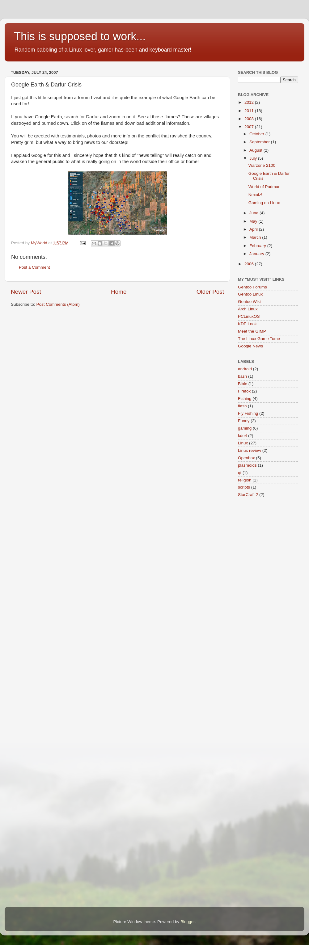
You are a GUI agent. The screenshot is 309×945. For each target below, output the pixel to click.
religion (245, 480)
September (260, 142)
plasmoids (247, 465)
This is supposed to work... (80, 36)
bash (242, 376)
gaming (245, 428)
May (253, 221)
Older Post (210, 291)
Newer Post (26, 291)
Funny (244, 420)
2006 (249, 264)
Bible (242, 383)
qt (239, 472)
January (257, 253)
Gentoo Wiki (249, 301)
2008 (249, 118)
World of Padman (264, 186)
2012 (249, 102)
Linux (243, 443)
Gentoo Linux (250, 294)
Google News (250, 346)
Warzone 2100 (261, 165)
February (258, 245)
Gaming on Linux (264, 202)
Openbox (246, 458)
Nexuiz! (255, 194)
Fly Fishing (248, 413)
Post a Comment (34, 267)
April (254, 229)
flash (242, 406)
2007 (249, 126)
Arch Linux (248, 309)
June (254, 213)
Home (118, 291)
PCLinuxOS (249, 316)
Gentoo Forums (252, 287)
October (257, 134)
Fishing (245, 398)
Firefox (244, 391)
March (255, 237)
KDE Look (247, 323)
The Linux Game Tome (259, 338)
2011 (249, 110)
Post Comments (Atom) (58, 304)
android (245, 369)
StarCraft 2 (248, 494)
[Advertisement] (123, 331)
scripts (244, 487)
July (253, 158)
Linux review (249, 450)
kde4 (242, 435)
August (256, 150)
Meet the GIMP (252, 331)
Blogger (187, 921)
